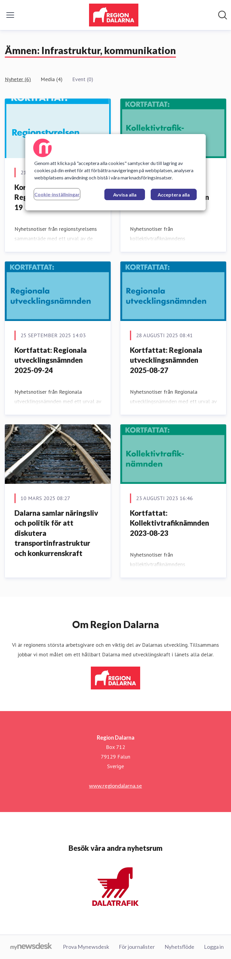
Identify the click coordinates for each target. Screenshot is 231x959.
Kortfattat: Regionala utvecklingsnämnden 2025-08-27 (166, 360)
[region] (115, 172)
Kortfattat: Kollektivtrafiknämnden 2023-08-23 (169, 523)
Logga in (214, 946)
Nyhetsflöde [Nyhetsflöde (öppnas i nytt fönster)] (179, 946)
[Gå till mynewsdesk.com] (31, 947)
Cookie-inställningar (57, 194)
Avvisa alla (125, 194)
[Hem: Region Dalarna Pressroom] (113, 15)
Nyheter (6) (18, 79)
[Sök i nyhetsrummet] (222, 15)
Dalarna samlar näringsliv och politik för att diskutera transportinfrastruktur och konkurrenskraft (56, 533)
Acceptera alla (174, 194)
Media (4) (52, 79)
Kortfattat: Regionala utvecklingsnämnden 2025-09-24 (50, 360)
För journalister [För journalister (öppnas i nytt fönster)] (137, 946)
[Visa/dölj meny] (10, 15)
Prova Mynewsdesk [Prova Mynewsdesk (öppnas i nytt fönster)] (86, 946)
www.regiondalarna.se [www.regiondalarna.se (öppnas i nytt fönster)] (115, 785)
